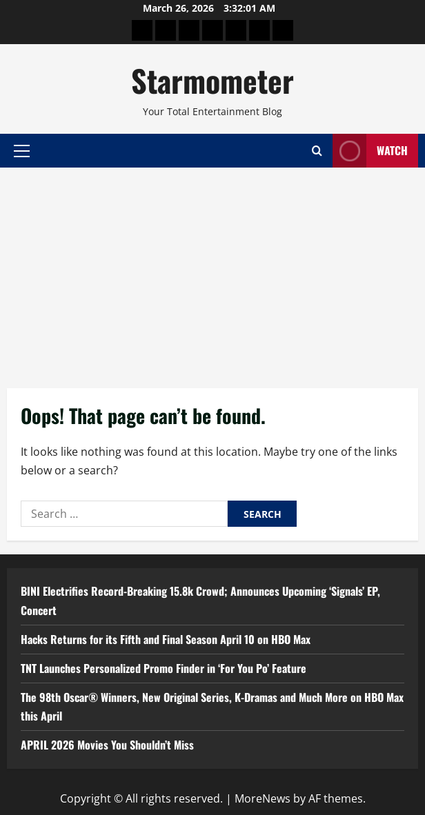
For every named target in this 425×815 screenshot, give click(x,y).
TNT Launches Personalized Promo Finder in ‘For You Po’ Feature (163, 668)
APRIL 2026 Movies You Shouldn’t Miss (107, 744)
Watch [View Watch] (370, 151)
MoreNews (262, 798)
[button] (22, 150)
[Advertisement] (212, 271)
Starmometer (212, 80)
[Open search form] (317, 150)
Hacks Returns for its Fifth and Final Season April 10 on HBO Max (165, 639)
